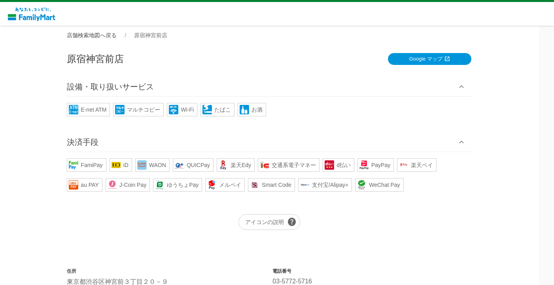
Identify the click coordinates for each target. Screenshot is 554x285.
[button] (277, 87)
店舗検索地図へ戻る (100, 35)
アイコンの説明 (278, 222)
